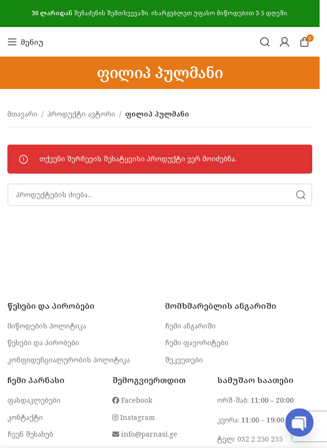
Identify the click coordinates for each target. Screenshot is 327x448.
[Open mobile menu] (25, 42)
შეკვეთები (184, 359)
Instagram (133, 417)
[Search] (265, 42)
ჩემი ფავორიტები (197, 342)
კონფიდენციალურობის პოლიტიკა (68, 359)
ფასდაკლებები (34, 400)
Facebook (132, 400)
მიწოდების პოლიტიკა (46, 325)
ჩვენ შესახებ (30, 434)
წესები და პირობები (43, 342)
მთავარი (22, 114)
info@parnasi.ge (144, 434)
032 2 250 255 (260, 439)
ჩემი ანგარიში (190, 325)
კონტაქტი (25, 417)
